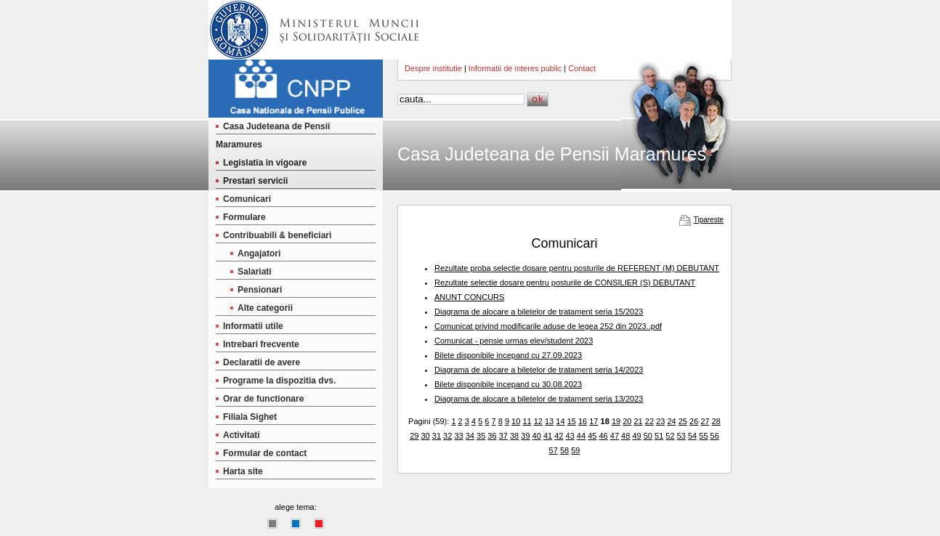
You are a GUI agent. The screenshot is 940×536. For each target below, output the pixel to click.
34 (470, 435)
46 (603, 435)
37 (503, 435)
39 (525, 435)
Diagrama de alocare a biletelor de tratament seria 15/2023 (538, 311)
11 (526, 421)
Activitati (241, 435)
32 (447, 435)
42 (558, 435)
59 (575, 450)
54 (692, 435)
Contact (582, 68)
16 (582, 421)
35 (481, 435)
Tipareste (709, 220)
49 (636, 435)
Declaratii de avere (261, 362)
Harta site (243, 471)
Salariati (255, 272)
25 (682, 421)
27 (704, 421)
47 (614, 435)
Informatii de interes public (515, 68)
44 (581, 435)
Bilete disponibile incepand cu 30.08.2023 (508, 384)
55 (703, 435)
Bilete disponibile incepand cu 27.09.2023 (508, 355)
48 (625, 435)
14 (560, 421)
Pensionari (260, 290)
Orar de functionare (263, 399)
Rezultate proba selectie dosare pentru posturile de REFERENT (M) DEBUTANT (576, 268)
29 (414, 435)
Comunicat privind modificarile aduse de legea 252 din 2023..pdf (548, 326)
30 (425, 435)
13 (549, 421)
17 (593, 421)
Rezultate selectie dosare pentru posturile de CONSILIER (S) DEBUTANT (564, 282)
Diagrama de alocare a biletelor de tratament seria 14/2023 (538, 369)
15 (571, 421)
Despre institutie (433, 68)
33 (458, 435)
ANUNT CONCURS (469, 297)
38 (514, 435)
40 (536, 435)
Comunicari (247, 199)
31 (436, 435)
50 (648, 435)
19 (616, 421)
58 (564, 450)
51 (659, 435)
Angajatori (259, 253)
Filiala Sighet (250, 417)
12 (538, 421)
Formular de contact (265, 453)
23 (660, 421)
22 (649, 421)
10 (515, 421)
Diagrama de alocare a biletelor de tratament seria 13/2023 (538, 398)
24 (671, 421)
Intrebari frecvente (261, 344)
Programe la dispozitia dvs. (279, 380)
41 (547, 435)
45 (592, 435)
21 (638, 421)
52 (669, 435)
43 (570, 435)
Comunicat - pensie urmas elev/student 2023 (513, 340)
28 (716, 421)
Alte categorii (265, 308)
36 (491, 435)
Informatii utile (253, 326)
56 (714, 435)
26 (693, 421)
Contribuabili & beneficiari (277, 235)
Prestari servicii (255, 181)
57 (553, 450)
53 (681, 435)
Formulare (244, 217)
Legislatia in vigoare (265, 163)
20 (627, 421)
